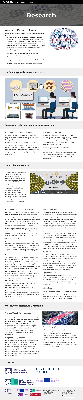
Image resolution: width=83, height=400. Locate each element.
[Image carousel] (63, 39)
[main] (41, 15)
